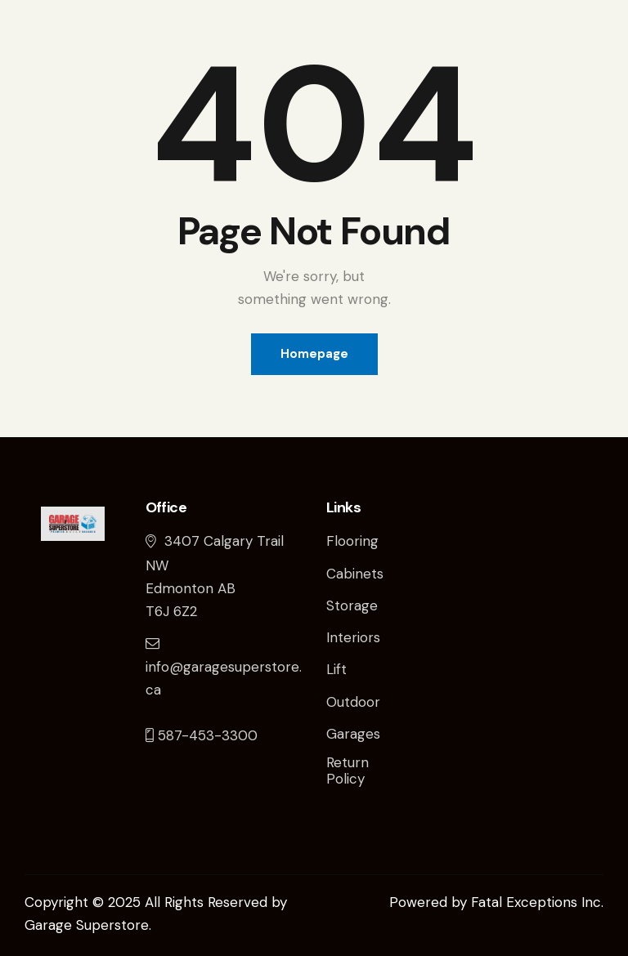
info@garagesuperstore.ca (224, 666)
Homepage (314, 354)
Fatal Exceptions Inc (536, 902)
